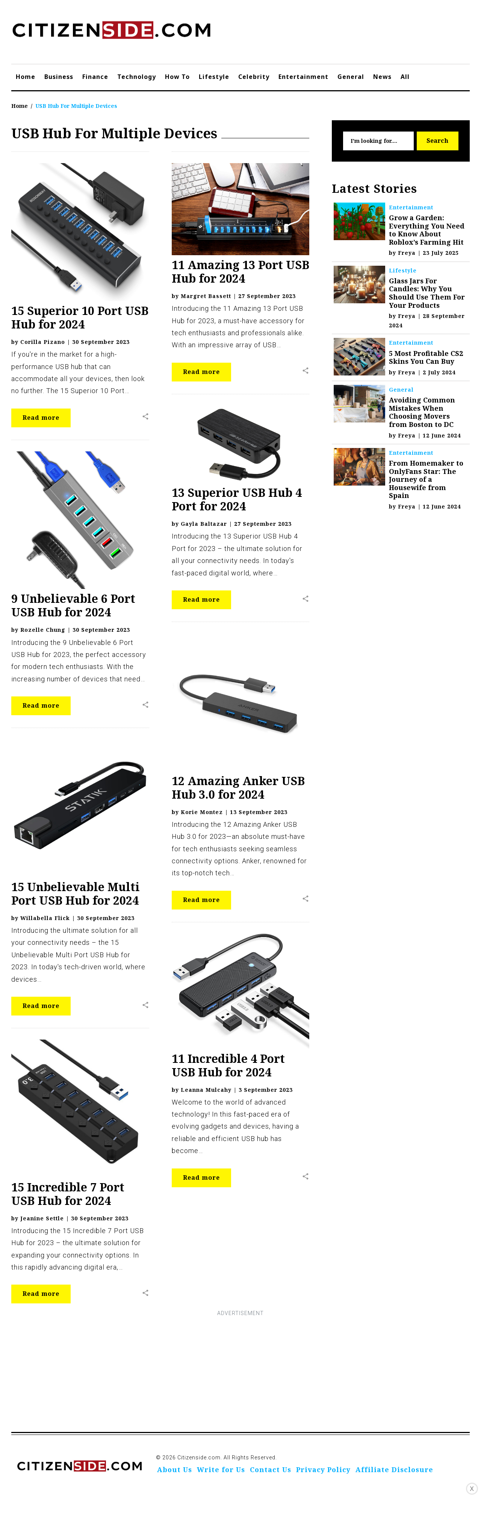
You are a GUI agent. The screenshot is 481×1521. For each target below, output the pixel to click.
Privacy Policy (323, 1469)
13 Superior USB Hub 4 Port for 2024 (237, 499)
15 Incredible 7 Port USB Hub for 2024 (67, 1193)
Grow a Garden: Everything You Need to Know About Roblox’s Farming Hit (426, 230)
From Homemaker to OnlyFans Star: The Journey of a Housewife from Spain (426, 479)
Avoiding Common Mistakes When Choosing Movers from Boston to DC (422, 412)
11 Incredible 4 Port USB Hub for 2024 (228, 1065)
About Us (174, 1469)
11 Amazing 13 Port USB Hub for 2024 (240, 271)
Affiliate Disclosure (394, 1469)
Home (25, 77)
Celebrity (253, 77)
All (405, 77)
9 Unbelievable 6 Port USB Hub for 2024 (73, 605)
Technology (136, 77)
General (350, 77)
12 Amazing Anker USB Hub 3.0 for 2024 (238, 787)
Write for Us (221, 1469)
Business (58, 77)
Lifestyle (214, 77)
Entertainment (303, 77)
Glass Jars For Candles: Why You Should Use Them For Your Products (427, 293)
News (382, 77)
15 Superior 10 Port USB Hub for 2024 (79, 317)
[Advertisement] (240, 1371)
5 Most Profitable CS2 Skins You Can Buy (426, 357)
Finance (95, 77)
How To (177, 77)
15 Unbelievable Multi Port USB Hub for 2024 (75, 893)
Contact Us (270, 1469)
